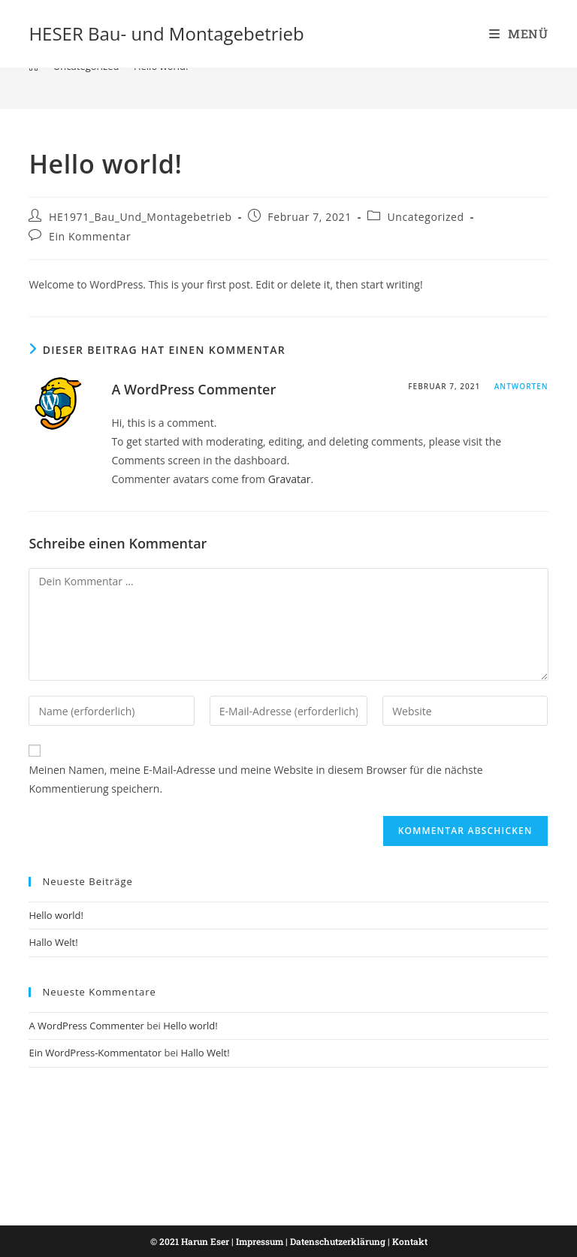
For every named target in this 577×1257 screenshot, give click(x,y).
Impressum (259, 1241)
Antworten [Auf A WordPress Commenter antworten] (521, 386)
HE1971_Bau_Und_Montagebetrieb (140, 217)
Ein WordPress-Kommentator (95, 1052)
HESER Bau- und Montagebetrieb (166, 33)
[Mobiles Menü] (518, 33)
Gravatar (289, 479)
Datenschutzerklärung (337, 1241)
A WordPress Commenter (193, 389)
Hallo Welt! (53, 942)
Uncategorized (425, 217)
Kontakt (409, 1241)
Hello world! (56, 915)
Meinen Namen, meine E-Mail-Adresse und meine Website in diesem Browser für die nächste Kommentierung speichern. (255, 779)
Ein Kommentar (90, 236)
